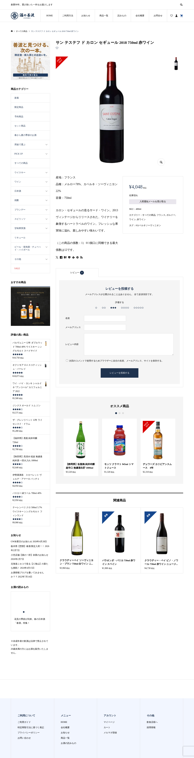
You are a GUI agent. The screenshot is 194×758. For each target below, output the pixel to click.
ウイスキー (19, 172)
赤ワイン (141, 219)
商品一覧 (103, 15)
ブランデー (19, 210)
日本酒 (17, 191)
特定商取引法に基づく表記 (31, 714)
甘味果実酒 (19, 228)
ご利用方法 (67, 15)
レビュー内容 (72, 344)
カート (107, 714)
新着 (16, 98)
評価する (119, 302)
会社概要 (140, 15)
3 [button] (123, 413)
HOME (49, 15)
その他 (17, 259)
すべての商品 (149, 215)
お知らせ (85, 15)
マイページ (109, 709)
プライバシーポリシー (29, 719)
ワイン (132, 219)
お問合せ (158, 15)
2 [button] (119, 413)
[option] (79, 447)
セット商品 (19, 126)
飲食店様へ (152, 709)
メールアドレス (73, 327)
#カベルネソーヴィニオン (148, 225)
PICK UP (18, 154)
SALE (17, 268)
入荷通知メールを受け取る (152, 201)
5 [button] (34, 599)
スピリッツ (19, 219)
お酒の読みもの (68, 730)
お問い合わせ (24, 725)
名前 (67, 318)
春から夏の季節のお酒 (25, 135)
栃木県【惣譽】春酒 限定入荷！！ (27, 533)
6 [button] (37, 599)
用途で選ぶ (19, 144)
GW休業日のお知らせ (21, 528)
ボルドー (171, 215)
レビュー (77, 273)
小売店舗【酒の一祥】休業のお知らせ (29, 542)
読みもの (121, 15)
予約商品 (18, 116)
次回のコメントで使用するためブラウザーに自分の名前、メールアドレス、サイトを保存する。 (116, 361)
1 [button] (116, 413)
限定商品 (18, 107)
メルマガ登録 (110, 719)
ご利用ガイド (24, 709)
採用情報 (151, 714)
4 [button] (31, 599)
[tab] (77, 272)
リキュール (19, 237)
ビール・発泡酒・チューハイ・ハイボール (27, 248)
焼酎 (16, 200)
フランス (161, 215)
